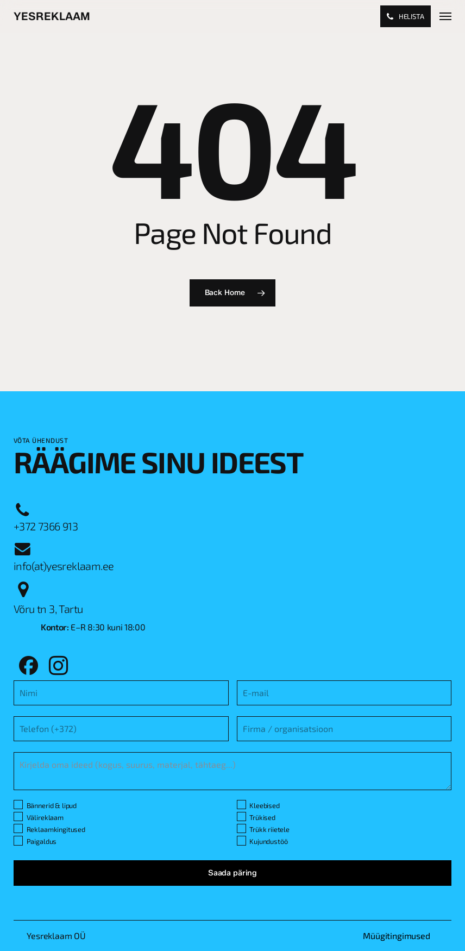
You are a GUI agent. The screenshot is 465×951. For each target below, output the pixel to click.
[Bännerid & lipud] (18, 804)
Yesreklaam (52, 16)
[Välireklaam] (18, 816)
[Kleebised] (241, 804)
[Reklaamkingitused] (18, 828)
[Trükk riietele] (241, 828)
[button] (445, 16)
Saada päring (232, 873)
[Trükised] (241, 816)
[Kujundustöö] (241, 840)
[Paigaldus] (18, 840)
